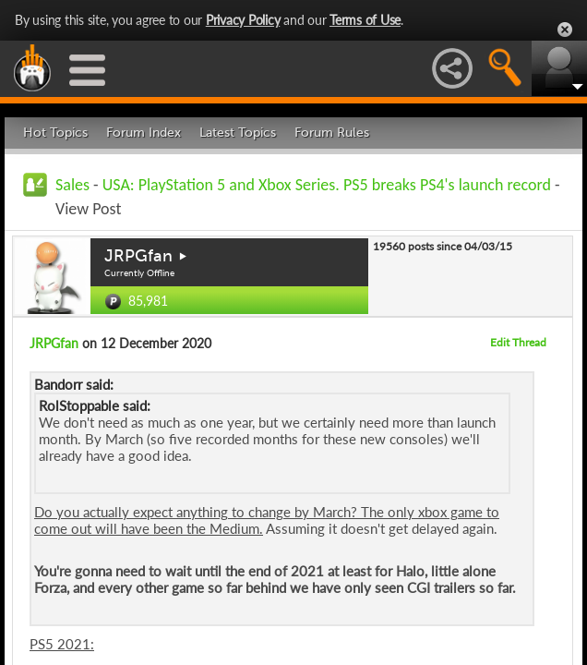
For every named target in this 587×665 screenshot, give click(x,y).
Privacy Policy (243, 20)
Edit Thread (518, 342)
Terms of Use (365, 20)
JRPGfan (138, 256)
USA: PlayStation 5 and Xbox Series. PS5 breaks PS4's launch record (326, 185)
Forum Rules (331, 132)
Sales (72, 185)
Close (564, 29)
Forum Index (143, 132)
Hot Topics (55, 132)
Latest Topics (237, 132)
